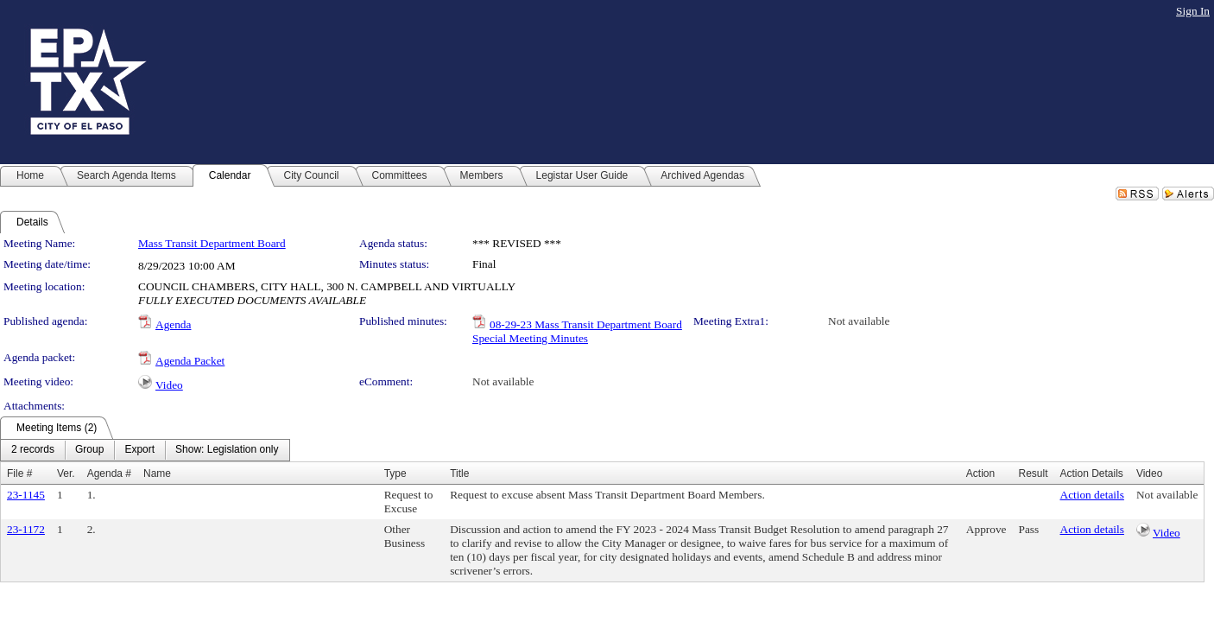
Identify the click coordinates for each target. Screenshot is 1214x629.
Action (980, 473)
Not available (858, 320)
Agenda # (109, 473)
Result (1032, 473)
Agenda (173, 324)
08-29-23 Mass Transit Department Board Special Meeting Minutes (577, 331)
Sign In (1193, 10)
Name (157, 473)
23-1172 (26, 529)
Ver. (66, 473)
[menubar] (145, 450)
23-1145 (26, 494)
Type (395, 473)
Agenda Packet (189, 360)
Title (459, 473)
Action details (1092, 494)
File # (19, 473)
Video (169, 384)
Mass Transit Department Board (212, 243)
